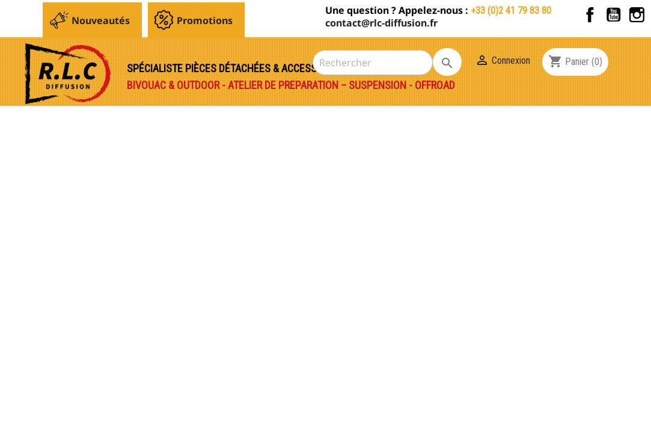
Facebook (590, 14)
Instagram (636, 14)
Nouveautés (101, 20)
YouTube (613, 14)
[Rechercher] (373, 62)
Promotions (205, 20)
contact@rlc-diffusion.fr (381, 22)
